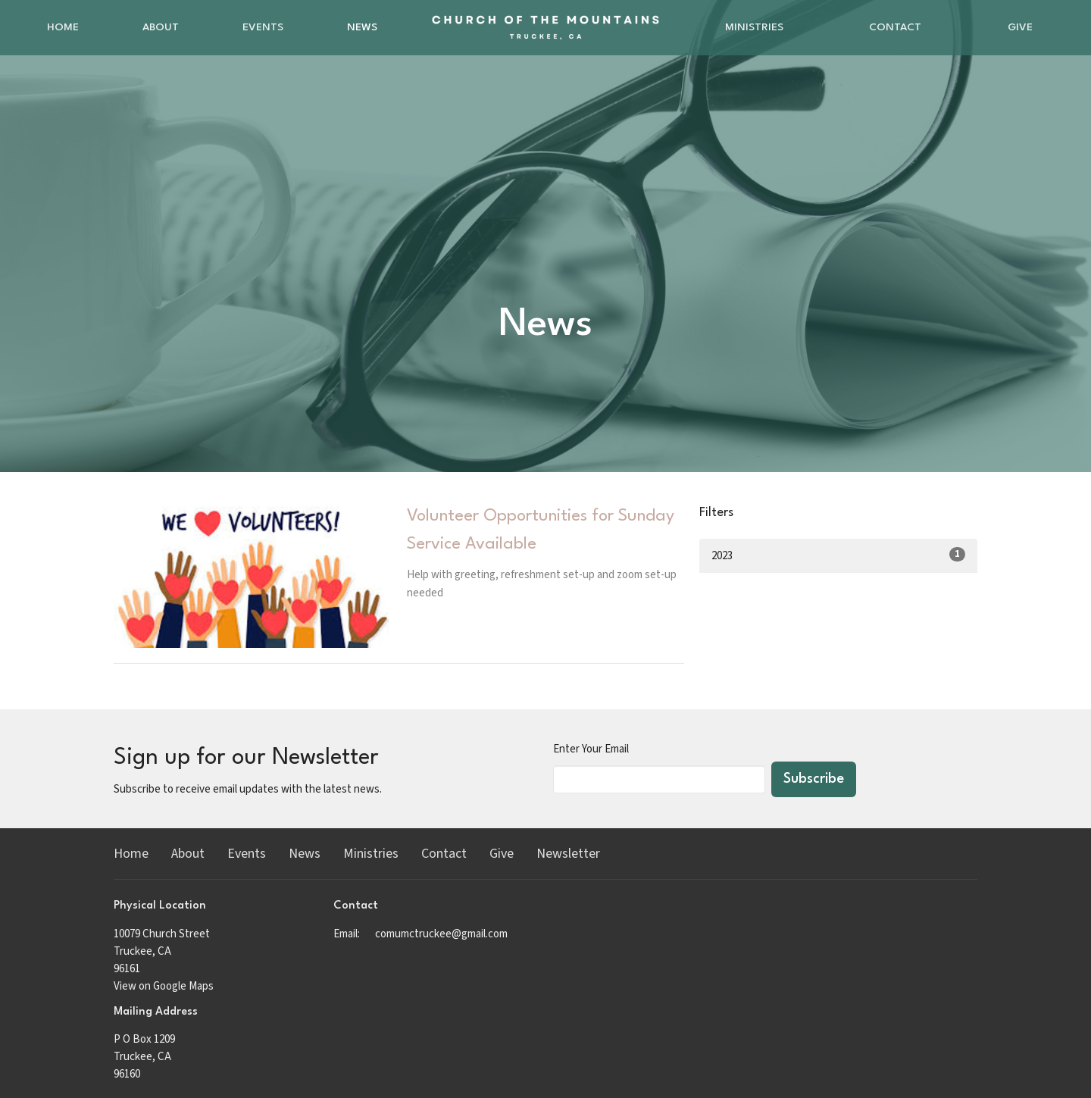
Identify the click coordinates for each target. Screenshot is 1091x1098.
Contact (895, 27)
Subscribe (813, 779)
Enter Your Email (591, 749)
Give (1020, 27)
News (362, 27)
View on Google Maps (164, 986)
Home (63, 27)
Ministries (754, 27)
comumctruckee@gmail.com (441, 934)
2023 (838, 555)
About (160, 27)
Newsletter (568, 853)
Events (262, 27)
